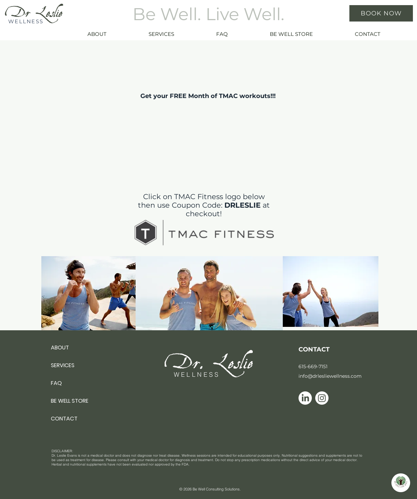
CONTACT (64, 418)
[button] (177, 34)
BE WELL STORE (69, 401)
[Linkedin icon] (305, 398)
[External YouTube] (204, 119)
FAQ (56, 383)
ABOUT (60, 347)
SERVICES (62, 365)
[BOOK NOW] (381, 13)
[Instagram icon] (322, 398)
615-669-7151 (313, 366)
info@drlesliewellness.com (330, 376)
